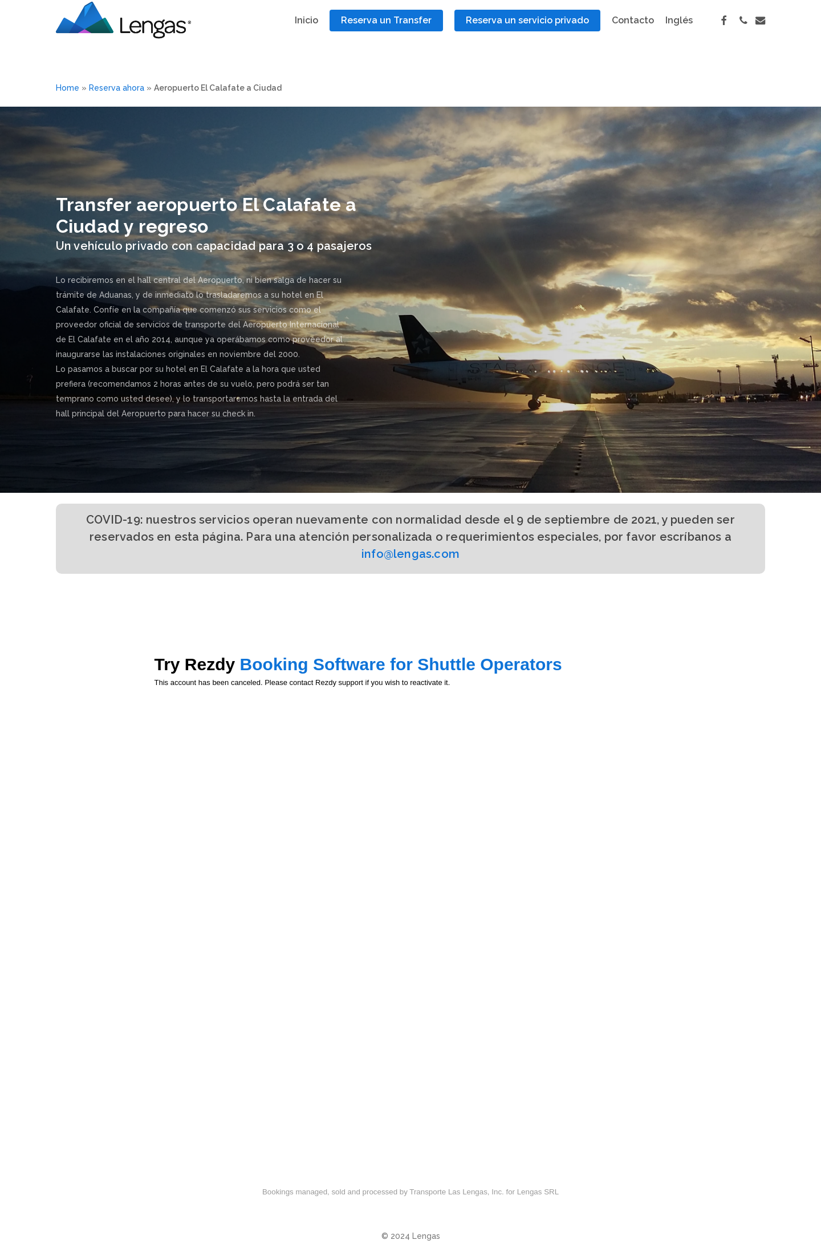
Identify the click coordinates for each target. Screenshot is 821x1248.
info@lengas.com (410, 554)
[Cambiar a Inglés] (679, 34)
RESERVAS (82, 180)
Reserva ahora (116, 87)
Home (67, 87)
